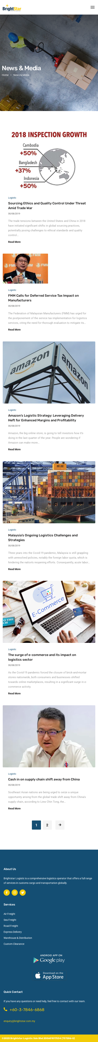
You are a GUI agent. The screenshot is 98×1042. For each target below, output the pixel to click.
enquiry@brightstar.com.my (19, 1021)
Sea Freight (10, 919)
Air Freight (9, 913)
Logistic (12, 197)
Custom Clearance (14, 943)
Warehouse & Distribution (18, 937)
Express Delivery (13, 931)
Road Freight (11, 925)
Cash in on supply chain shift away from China (44, 779)
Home (5, 75)
